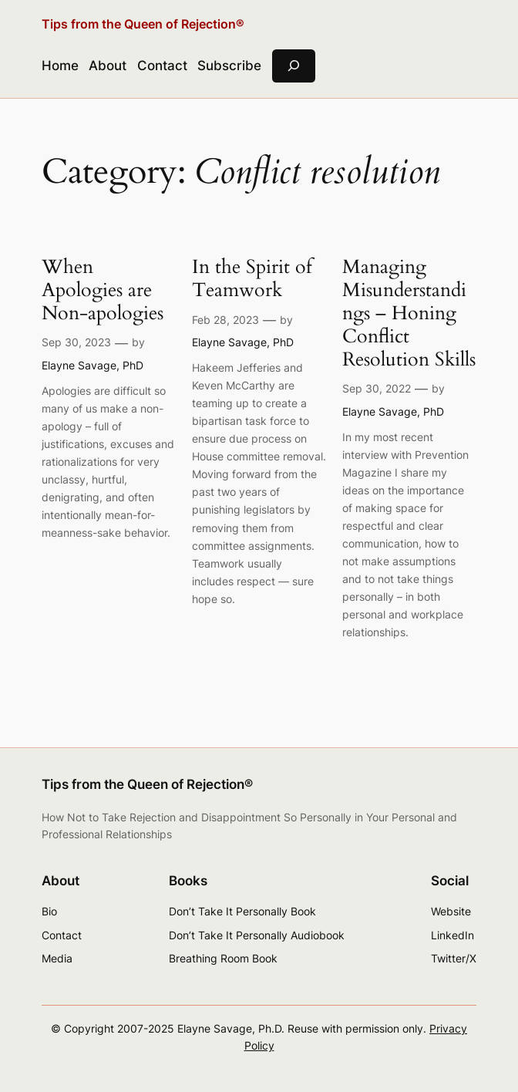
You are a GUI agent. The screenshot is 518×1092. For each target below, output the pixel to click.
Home (60, 65)
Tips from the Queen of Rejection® (143, 24)
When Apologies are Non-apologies (102, 290)
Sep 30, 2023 (76, 342)
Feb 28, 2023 (225, 319)
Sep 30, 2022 (376, 388)
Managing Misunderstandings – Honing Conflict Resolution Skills (409, 314)
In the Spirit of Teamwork (252, 279)
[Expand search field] (293, 66)
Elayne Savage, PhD (92, 365)
